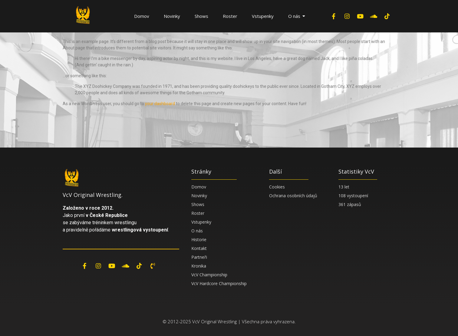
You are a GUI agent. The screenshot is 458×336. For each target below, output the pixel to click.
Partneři (199, 257)
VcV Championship (209, 275)
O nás (296, 16)
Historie (198, 239)
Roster (230, 16)
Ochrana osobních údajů (293, 195)
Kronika (198, 266)
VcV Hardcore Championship (219, 283)
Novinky (172, 16)
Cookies (277, 187)
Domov (141, 16)
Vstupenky (263, 16)
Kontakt (199, 248)
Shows (201, 16)
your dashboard (160, 103)
